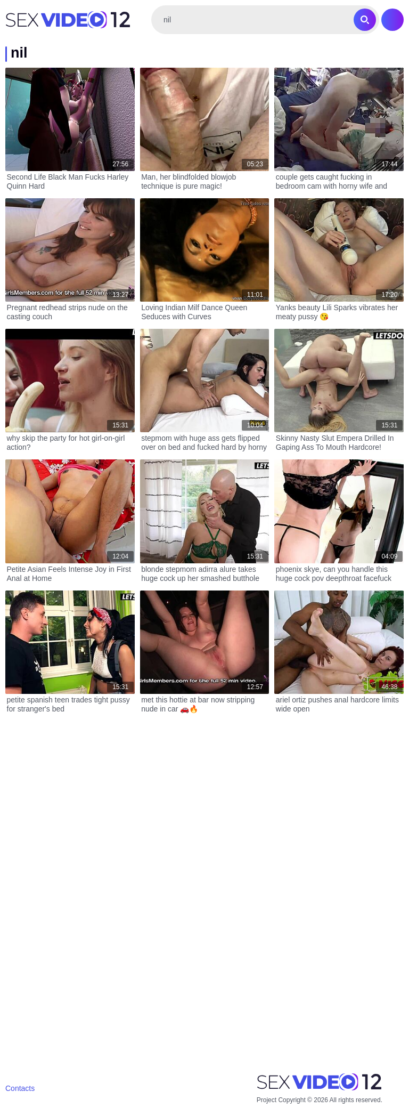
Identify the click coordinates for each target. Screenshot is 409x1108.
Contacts (20, 1088)
